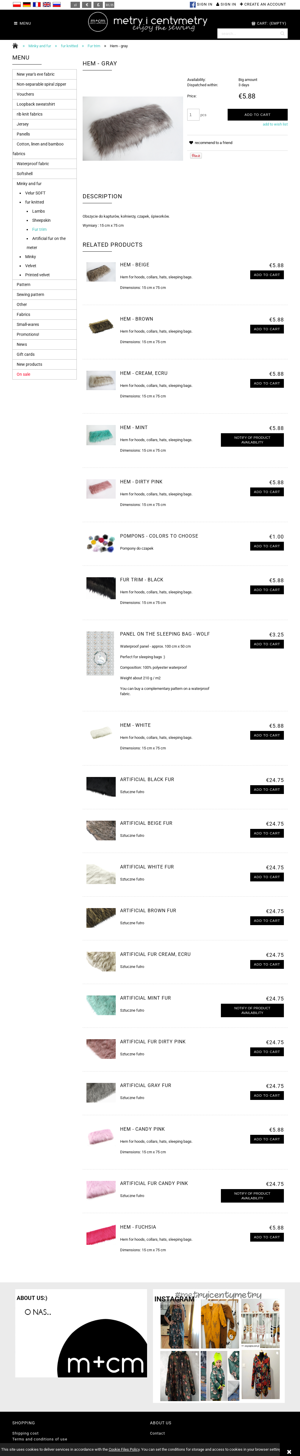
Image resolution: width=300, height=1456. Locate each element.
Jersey (23, 124)
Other (22, 304)
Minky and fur (29, 183)
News (22, 344)
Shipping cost (25, 1433)
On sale (23, 374)
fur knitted (34, 202)
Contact (157, 1433)
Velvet (30, 265)
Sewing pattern (30, 294)
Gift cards (26, 354)
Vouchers (25, 94)
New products (29, 364)
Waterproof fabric (33, 163)
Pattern (23, 284)
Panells (23, 134)
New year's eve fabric (35, 74)
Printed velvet (37, 274)
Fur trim (39, 229)
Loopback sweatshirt (36, 104)
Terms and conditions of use (39, 1439)
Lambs (38, 211)
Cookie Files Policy (124, 1449)
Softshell (25, 173)
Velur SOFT (35, 193)
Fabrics (23, 314)
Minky (30, 256)
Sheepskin (41, 220)
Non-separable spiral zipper (41, 84)
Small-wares (28, 324)
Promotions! (28, 334)
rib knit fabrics (29, 114)
